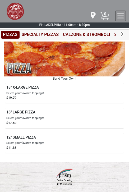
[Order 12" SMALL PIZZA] (64, 143)
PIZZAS (10, 34)
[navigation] (92, 16)
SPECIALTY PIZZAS (40, 34)
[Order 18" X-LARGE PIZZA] (64, 93)
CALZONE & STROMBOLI (86, 34)
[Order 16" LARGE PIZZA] (64, 118)
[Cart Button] (104, 15)
